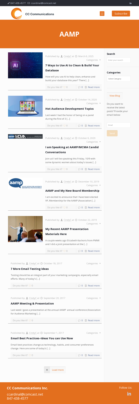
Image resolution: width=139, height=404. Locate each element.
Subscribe (121, 13)
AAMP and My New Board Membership (72, 190)
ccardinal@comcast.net (43, 3)
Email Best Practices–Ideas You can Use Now (42, 338)
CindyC (67, 56)
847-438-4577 (18, 3)
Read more (94, 87)
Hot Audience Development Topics (69, 109)
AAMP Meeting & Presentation (32, 303)
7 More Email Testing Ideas (30, 269)
